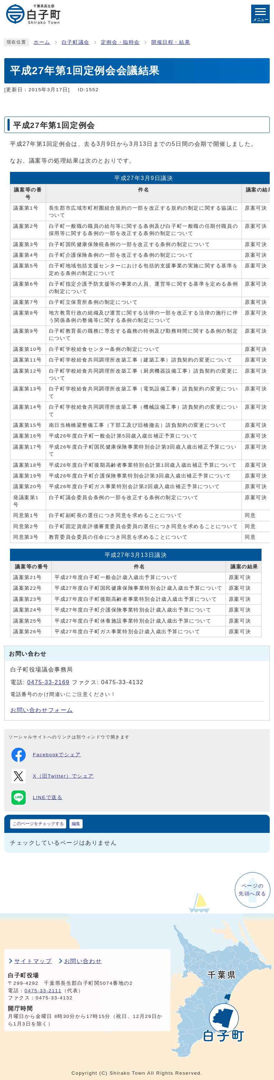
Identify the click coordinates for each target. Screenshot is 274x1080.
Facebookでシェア (46, 755)
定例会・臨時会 (120, 42)
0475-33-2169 (48, 682)
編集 (76, 823)
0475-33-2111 (43, 990)
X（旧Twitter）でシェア (52, 776)
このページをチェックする (38, 823)
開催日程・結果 (170, 42)
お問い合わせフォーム (41, 710)
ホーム (42, 42)
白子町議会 (76, 42)
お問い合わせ (83, 961)
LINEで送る (36, 797)
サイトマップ (33, 961)
